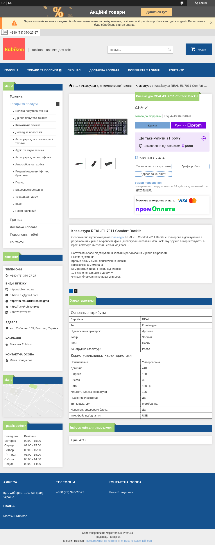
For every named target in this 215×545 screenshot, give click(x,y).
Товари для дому (26, 196)
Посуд (19, 182)
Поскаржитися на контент (101, 540)
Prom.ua (128, 532)
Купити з (188, 125)
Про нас (74, 70)
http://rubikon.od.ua (22, 289)
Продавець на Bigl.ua (107, 536)
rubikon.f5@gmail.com (24, 295)
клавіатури (117, 237)
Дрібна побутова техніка (31, 118)
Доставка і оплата (104, 70)
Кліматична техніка (27, 125)
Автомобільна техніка (29, 164)
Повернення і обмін (144, 70)
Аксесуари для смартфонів (33, 157)
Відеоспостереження (29, 189)
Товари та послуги (42, 70)
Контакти (176, 70)
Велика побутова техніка (31, 110)
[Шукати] (169, 50)
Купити (152, 125)
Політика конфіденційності (135, 540)
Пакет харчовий (25, 210)
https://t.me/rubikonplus (24, 306)
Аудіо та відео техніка (29, 150)
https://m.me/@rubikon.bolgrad (29, 300)
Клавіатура (143, 85)
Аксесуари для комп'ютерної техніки (107, 85)
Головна (11, 70)
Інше (18, 203)
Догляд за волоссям (28, 132)
